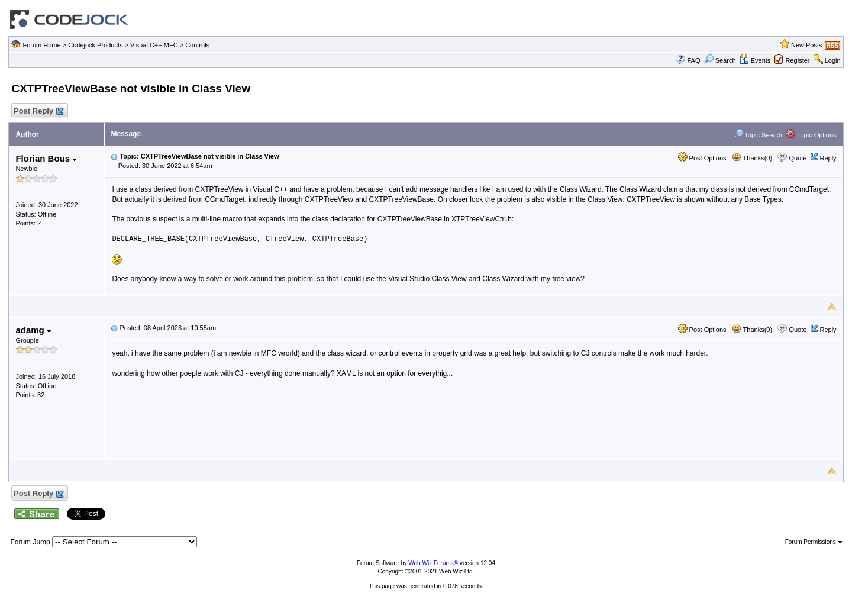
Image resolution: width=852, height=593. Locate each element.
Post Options (702, 158)
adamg (33, 330)
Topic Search (758, 134)
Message (126, 134)
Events (755, 60)
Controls (197, 45)
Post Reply (37, 112)
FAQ (693, 60)
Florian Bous (45, 158)
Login (833, 60)
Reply (827, 158)
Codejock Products (95, 45)
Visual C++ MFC (154, 45)
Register (798, 60)
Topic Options (811, 134)
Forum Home (41, 45)
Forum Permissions (813, 542)
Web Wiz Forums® (433, 563)
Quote (797, 158)
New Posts (806, 45)
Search (720, 60)
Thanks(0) (752, 158)
